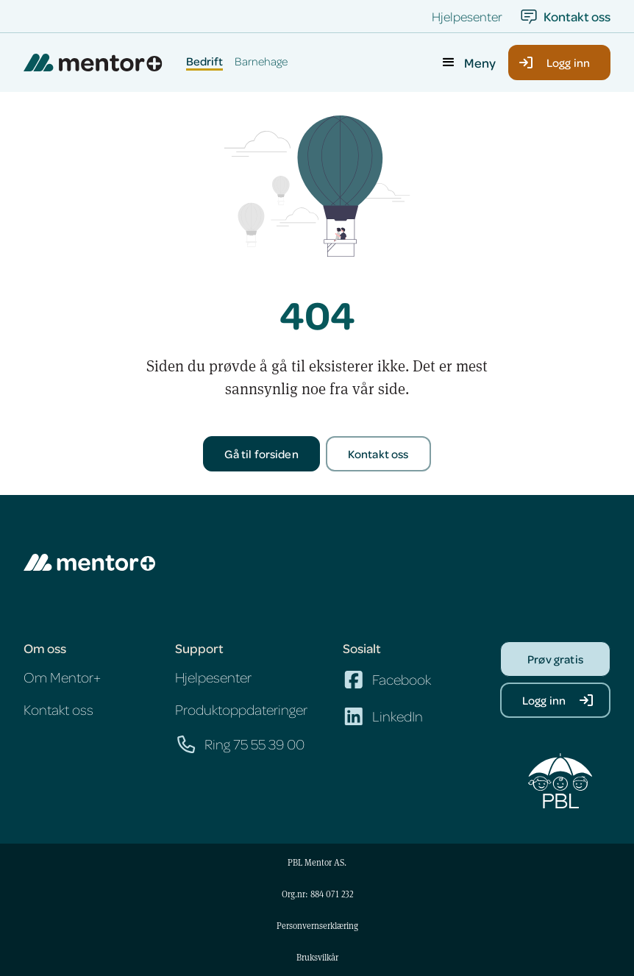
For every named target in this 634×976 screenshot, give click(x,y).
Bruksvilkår (317, 957)
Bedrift (204, 61)
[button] (468, 62)
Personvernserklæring (317, 925)
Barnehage (261, 61)
